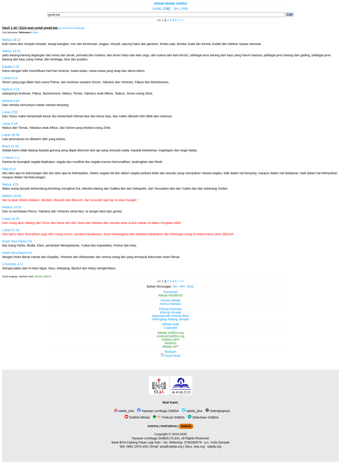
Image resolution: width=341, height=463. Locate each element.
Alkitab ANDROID (170, 295)
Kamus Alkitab (170, 300)
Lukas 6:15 (9, 123)
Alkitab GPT (170, 346)
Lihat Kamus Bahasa (71, 28)
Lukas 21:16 (10, 230)
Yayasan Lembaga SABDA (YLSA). (156, 438)
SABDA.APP (170, 339)
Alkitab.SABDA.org (170, 332)
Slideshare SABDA (203, 417)
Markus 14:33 (11, 207)
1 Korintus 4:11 (12, 264)
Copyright (170, 327)
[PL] (177, 8)
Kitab (35, 32)
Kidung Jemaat (170, 312)
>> (182, 20)
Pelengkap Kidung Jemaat (170, 319)
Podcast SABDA (169, 417)
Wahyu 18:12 (11, 51)
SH (175, 286)
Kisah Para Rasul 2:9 (17, 241)
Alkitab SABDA (43, 276)
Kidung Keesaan (170, 309)
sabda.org (214, 446)
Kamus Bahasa (170, 304)
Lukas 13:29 (10, 218)
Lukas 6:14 (9, 78)
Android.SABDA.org (170, 336)
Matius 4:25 (10, 184)
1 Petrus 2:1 (10, 157)
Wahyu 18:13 (11, 39)
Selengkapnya (217, 411)
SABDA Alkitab (137, 417)
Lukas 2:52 (9, 112)
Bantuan (170, 351)
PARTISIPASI (169, 426)
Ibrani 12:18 (10, 146)
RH (182, 286)
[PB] (184, 8)
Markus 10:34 (11, 196)
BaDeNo (170, 343)
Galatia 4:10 (10, 66)
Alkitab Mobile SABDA (170, 3)
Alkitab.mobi (170, 324)
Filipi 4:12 (9, 169)
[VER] (157, 8)
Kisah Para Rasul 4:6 (17, 253)
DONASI (186, 426)
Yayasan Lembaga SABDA (158, 411)
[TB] (167, 8)
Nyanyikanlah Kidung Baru (170, 315)
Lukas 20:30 (10, 135)
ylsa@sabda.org (171, 446)
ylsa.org (199, 446)
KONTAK (153, 426)
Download (170, 292)
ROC (190, 286)
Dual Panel (170, 355)
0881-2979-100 (137, 446)
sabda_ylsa (124, 411)
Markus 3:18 (10, 89)
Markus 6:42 (10, 101)
